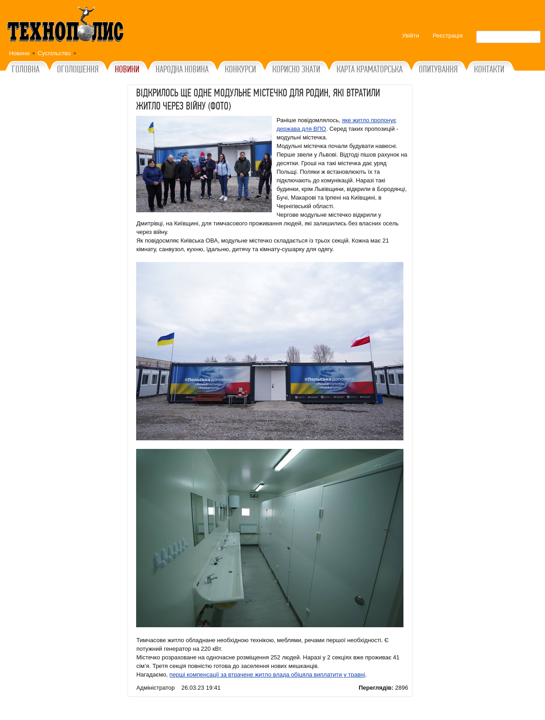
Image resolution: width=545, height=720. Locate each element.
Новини (19, 53)
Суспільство (54, 53)
